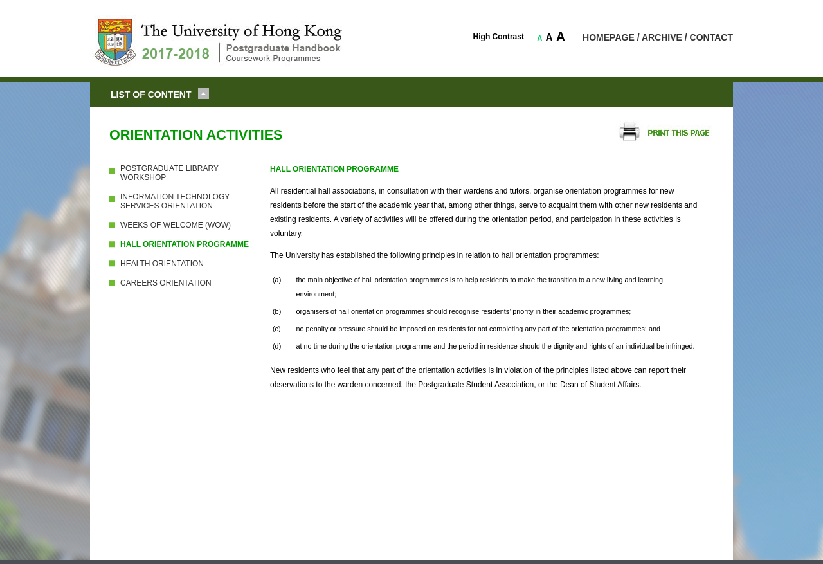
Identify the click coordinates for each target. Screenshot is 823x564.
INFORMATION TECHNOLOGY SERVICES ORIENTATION (175, 201)
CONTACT (711, 37)
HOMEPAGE (609, 37)
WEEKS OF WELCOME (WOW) (175, 225)
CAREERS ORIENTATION (166, 282)
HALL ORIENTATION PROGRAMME (184, 244)
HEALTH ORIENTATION (162, 263)
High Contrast (498, 36)
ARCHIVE (662, 37)
